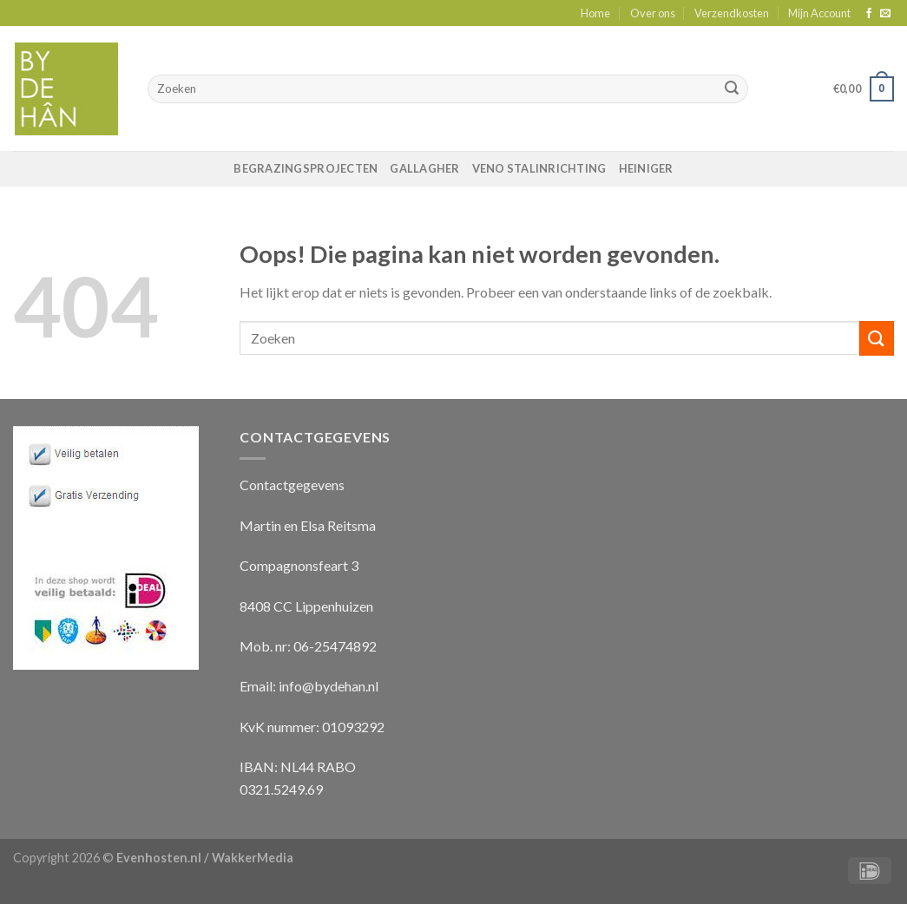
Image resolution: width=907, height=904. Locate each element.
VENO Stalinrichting (539, 168)
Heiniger (646, 168)
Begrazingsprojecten (305, 168)
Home (595, 13)
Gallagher (424, 168)
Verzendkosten (731, 13)
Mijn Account (819, 13)
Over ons (652, 13)
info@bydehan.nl (328, 686)
